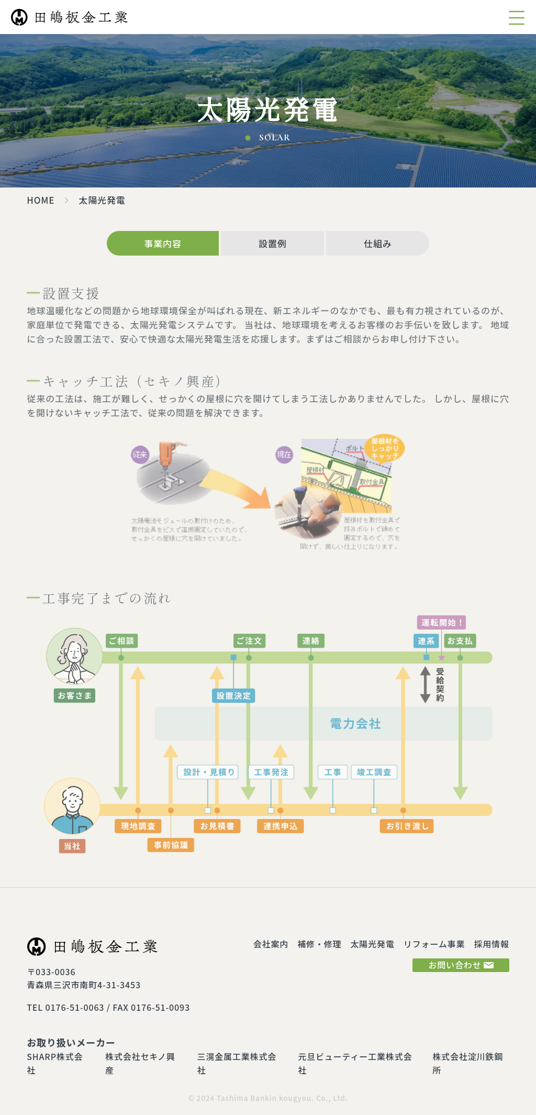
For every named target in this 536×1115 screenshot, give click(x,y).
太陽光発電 (373, 943)
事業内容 (162, 243)
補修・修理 (319, 943)
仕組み (378, 243)
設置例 (273, 243)
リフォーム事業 (434, 943)
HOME (40, 199)
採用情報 (491, 943)
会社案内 (270, 943)
